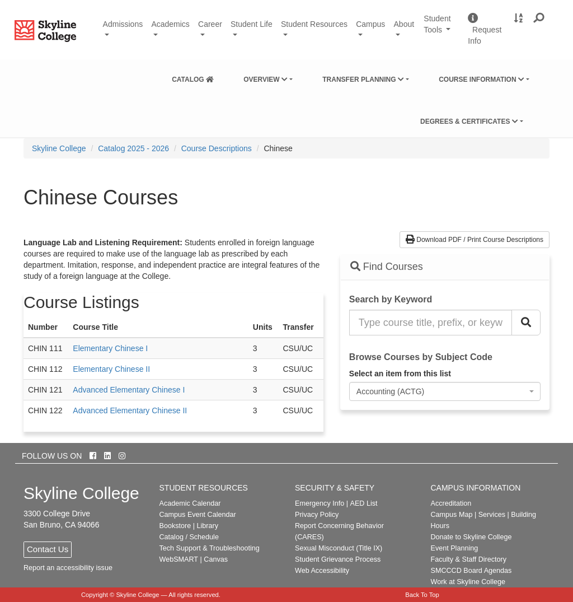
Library (207, 526)
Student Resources (314, 24)
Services (491, 515)
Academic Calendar (190, 503)
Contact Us (47, 549)
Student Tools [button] (441, 29)
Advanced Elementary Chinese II (130, 410)
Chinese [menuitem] (278, 148)
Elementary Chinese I (110, 348)
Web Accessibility (322, 571)
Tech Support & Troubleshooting (209, 548)
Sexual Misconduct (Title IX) (338, 548)
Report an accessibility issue (68, 568)
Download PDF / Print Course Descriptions (474, 240)
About (404, 24)
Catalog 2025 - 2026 (133, 148)
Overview (265, 79)
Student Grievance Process (338, 559)
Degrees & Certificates (469, 121)
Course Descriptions (216, 148)
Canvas (216, 559)
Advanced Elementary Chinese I (129, 389)
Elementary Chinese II (111, 369)
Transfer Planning (363, 79)
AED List (363, 503)
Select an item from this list (400, 373)
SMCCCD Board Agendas (471, 571)
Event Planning (454, 548)
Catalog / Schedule (189, 537)
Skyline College (59, 148)
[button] (539, 18)
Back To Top (422, 594)
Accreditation (451, 503)
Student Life (252, 24)
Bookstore (175, 526)
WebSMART (179, 559)
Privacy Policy (317, 515)
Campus (370, 24)
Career (210, 24)
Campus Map (452, 515)
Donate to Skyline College (471, 537)
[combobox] (445, 391)
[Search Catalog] (526, 322)
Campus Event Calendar (197, 515)
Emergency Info (319, 503)
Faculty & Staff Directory (469, 559)
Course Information (481, 79)
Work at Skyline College (468, 582)
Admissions (123, 24)
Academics (170, 24)
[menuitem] (193, 77)
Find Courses (386, 266)
